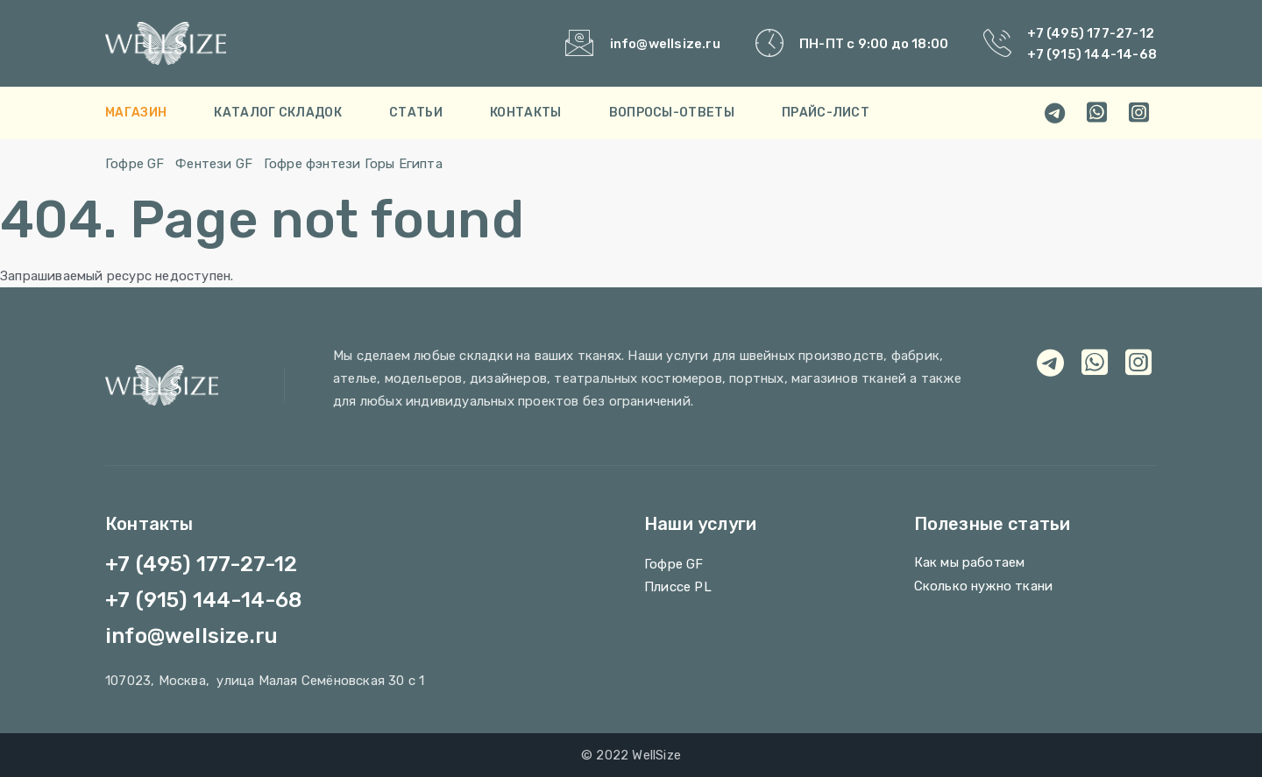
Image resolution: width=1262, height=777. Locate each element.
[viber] (1139, 113)
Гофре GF (135, 164)
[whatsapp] (1097, 113)
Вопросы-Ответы (671, 112)
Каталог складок (278, 112)
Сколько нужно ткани (983, 586)
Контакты (525, 112)
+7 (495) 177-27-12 (1090, 33)
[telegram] (1055, 113)
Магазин (136, 112)
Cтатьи (416, 112)
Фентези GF (213, 164)
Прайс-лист (825, 112)
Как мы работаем (969, 562)
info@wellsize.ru (665, 44)
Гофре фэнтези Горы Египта (353, 164)
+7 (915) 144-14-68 (1092, 54)
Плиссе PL (678, 587)
